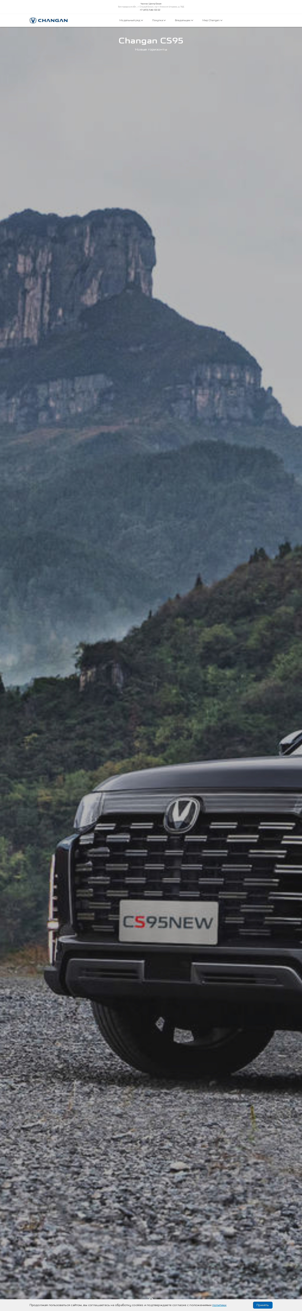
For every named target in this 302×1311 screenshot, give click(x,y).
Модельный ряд (131, 20)
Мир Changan (212, 20)
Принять (263, 1305)
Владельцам (184, 20)
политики (219, 1305)
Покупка (159, 20)
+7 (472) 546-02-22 (150, 10)
